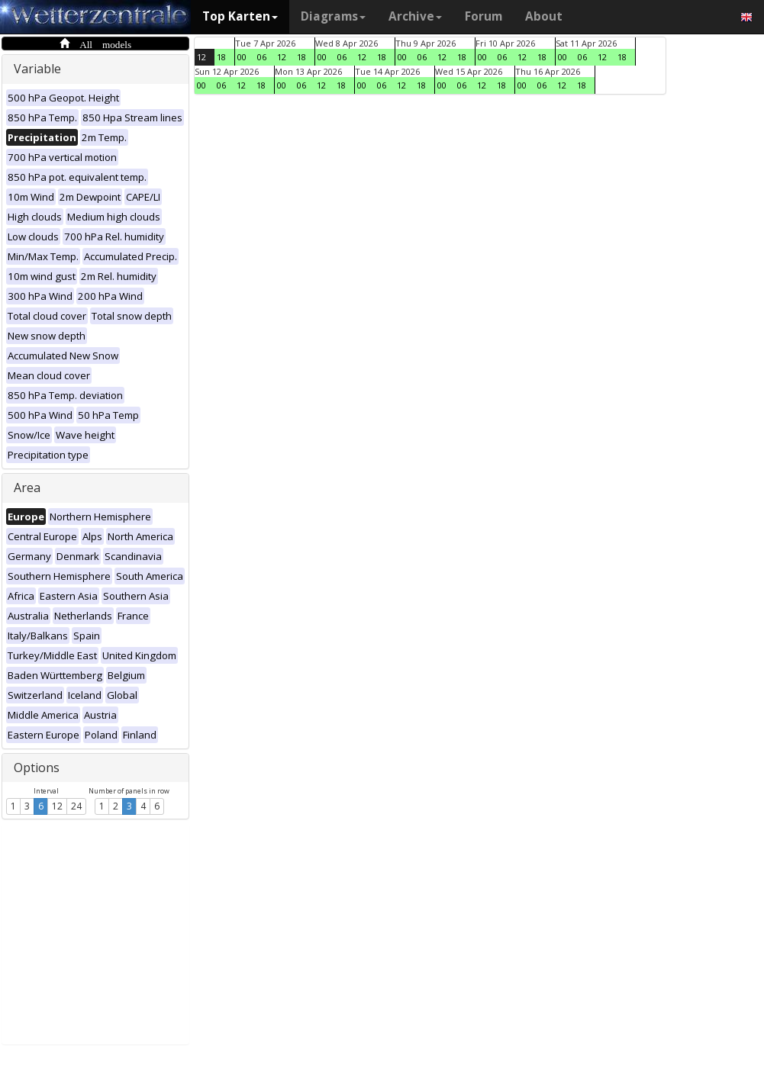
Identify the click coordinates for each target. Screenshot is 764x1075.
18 (221, 57)
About (544, 16)
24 (76, 806)
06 (261, 57)
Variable (37, 68)
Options (37, 767)
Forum (483, 16)
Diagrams (333, 16)
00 (242, 57)
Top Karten (240, 16)
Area (27, 487)
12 (57, 806)
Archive (415, 16)
